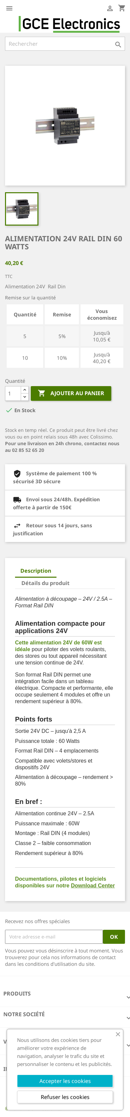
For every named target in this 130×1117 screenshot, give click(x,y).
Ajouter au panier (71, 393)
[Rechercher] (65, 44)
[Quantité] (13, 393)
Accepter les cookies (65, 1081)
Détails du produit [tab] (45, 583)
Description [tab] (35, 570)
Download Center (93, 885)
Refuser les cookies (65, 1097)
